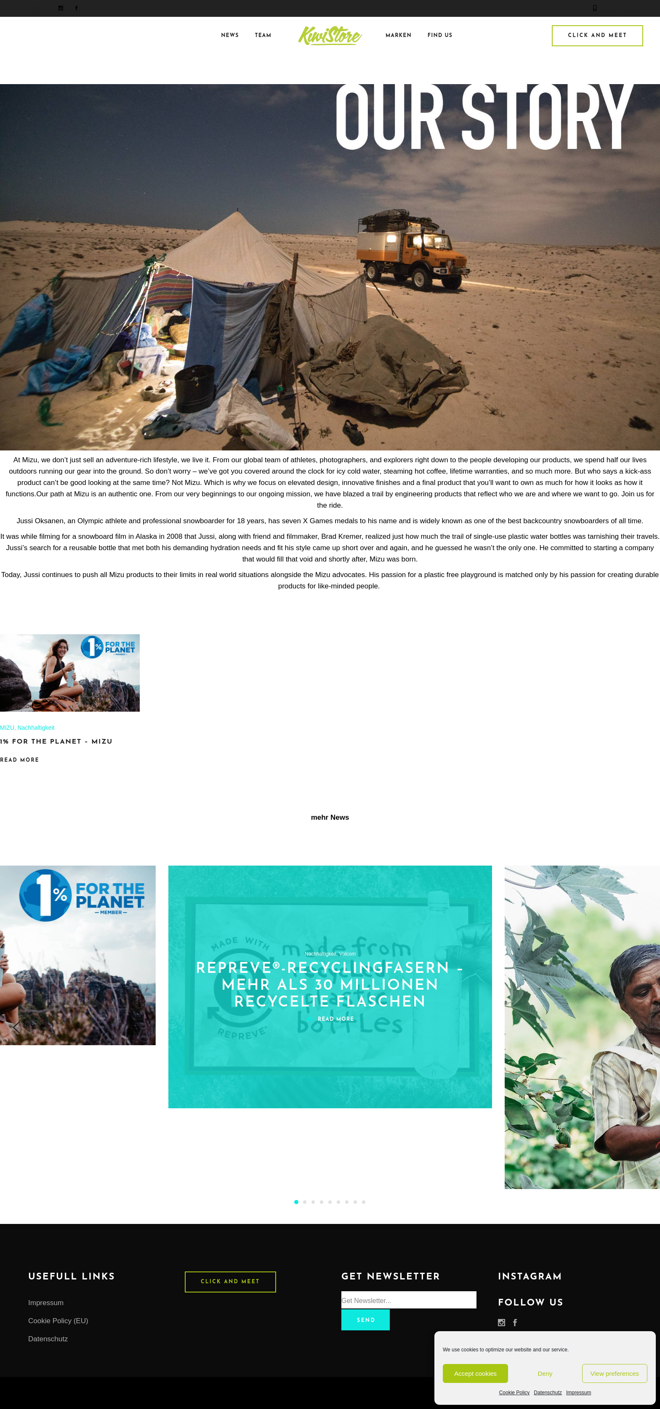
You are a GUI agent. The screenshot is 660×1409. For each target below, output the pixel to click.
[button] (296, 1201)
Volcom (347, 954)
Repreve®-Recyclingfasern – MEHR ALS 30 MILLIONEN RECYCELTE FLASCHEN (330, 986)
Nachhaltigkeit (35, 727)
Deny (545, 1373)
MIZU (7, 727)
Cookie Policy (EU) (58, 1321)
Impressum (578, 1393)
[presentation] (16, 1027)
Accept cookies (475, 1373)
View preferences (615, 1373)
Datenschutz (548, 1393)
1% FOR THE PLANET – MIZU (56, 742)
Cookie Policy (514, 1393)
